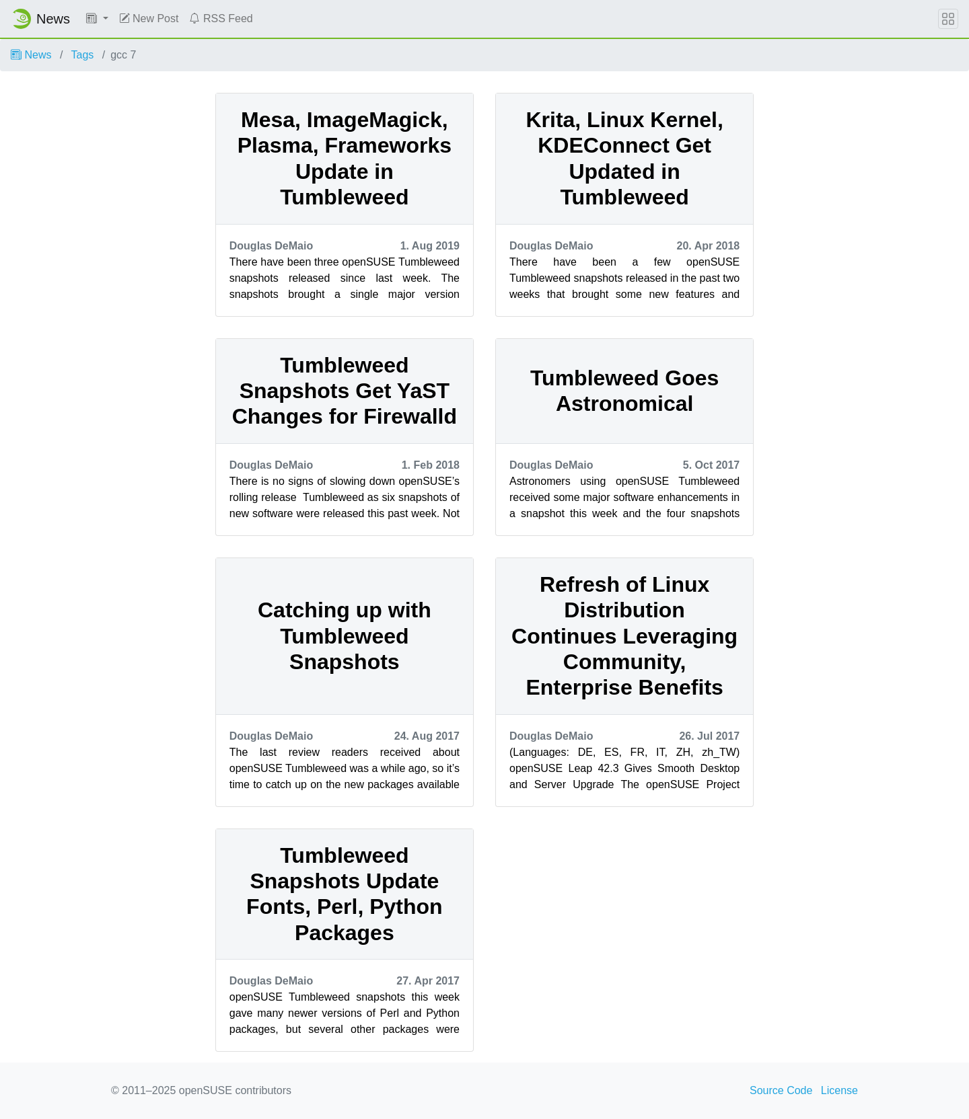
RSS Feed (220, 18)
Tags (82, 55)
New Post (149, 18)
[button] (97, 18)
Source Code (781, 1090)
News (31, 55)
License (839, 1090)
